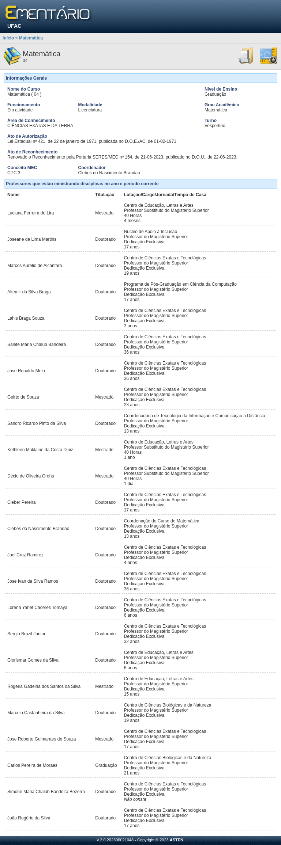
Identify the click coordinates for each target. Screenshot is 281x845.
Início (8, 38)
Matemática (31, 38)
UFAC (14, 26)
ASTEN (176, 840)
